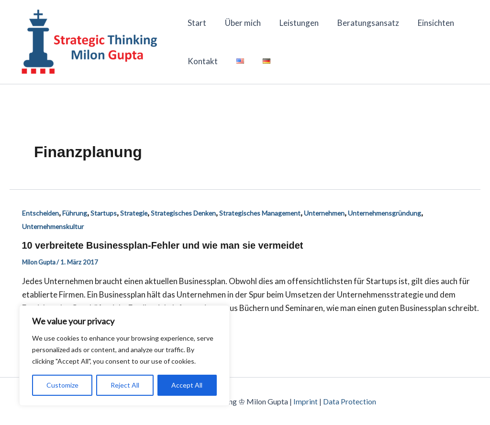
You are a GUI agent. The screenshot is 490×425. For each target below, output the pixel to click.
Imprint (305, 400)
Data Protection (349, 400)
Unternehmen (331, 213)
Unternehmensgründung (392, 213)
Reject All (125, 385)
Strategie (135, 213)
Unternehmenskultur (53, 226)
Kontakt (201, 61)
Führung (75, 213)
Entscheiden (41, 213)
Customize (62, 385)
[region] (124, 355)
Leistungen (292, 23)
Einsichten (425, 23)
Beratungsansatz (359, 23)
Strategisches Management (264, 213)
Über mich (239, 23)
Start (195, 23)
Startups (104, 213)
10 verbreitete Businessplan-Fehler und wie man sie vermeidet (163, 245)
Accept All (186, 385)
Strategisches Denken (186, 213)
